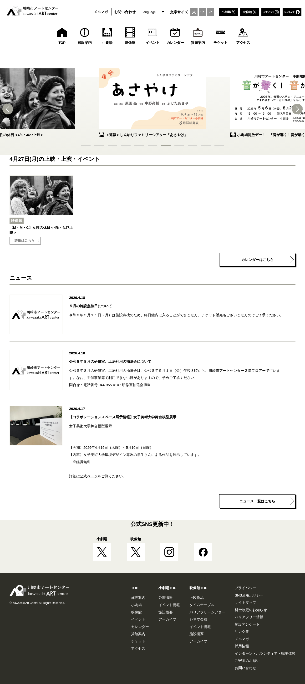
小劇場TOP (167, 588)
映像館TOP (198, 588)
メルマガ (101, 12)
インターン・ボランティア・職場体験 (265, 653)
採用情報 (242, 646)
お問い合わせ (125, 12)
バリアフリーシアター (207, 612)
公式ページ (89, 476)
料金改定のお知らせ (251, 610)
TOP (134, 588)
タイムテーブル (201, 605)
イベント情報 (169, 605)
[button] (9, 109)
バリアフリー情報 (249, 617)
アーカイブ (167, 619)
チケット (138, 641)
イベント (138, 619)
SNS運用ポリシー (249, 595)
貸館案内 (138, 634)
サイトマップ (245, 602)
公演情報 (165, 598)
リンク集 (242, 631)
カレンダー (140, 627)
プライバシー (245, 588)
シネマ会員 (198, 619)
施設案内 (138, 598)
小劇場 (136, 605)
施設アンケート (247, 624)
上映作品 (196, 598)
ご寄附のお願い (247, 660)
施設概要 (165, 612)
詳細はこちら (25, 240)
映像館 (136, 612)
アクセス (138, 648)
